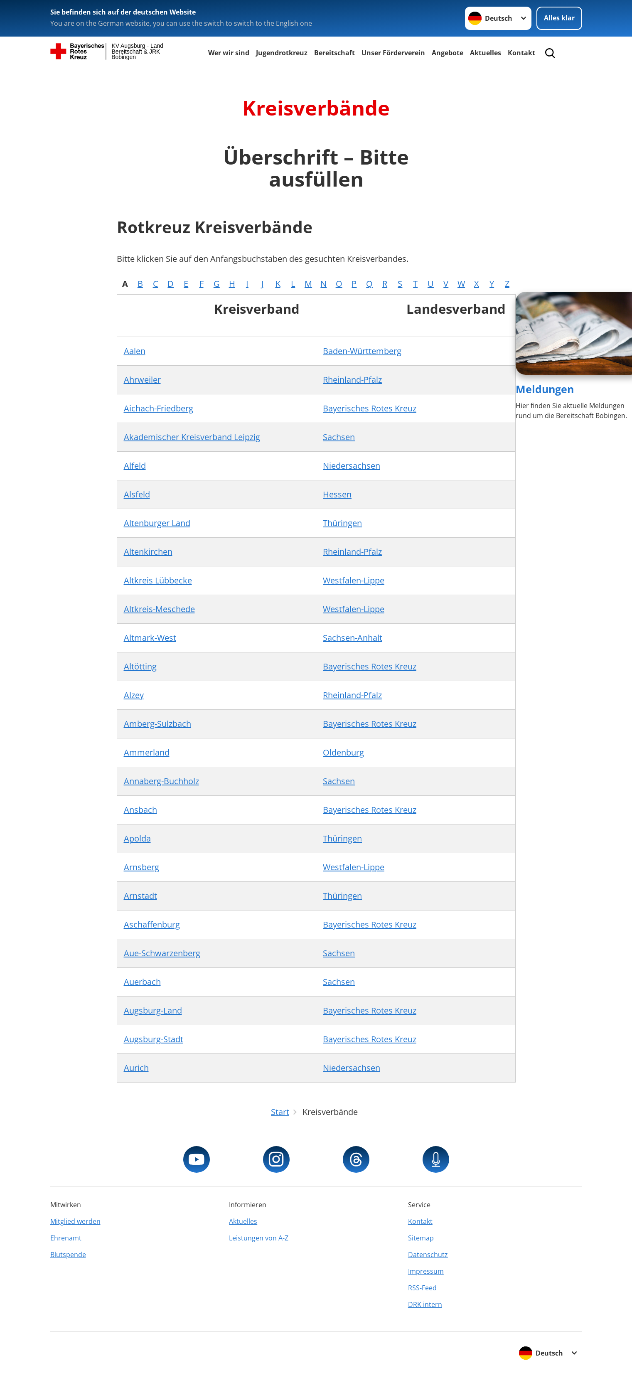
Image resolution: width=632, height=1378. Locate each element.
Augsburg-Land (153, 1010)
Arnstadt (140, 895)
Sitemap (421, 1238)
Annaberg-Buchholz (161, 781)
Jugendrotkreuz (281, 52)
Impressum (426, 1271)
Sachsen (339, 437)
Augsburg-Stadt (153, 1039)
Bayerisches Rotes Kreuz (369, 408)
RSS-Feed (422, 1287)
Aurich (136, 1067)
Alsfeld (137, 494)
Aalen (134, 351)
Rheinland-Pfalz (352, 379)
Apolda (137, 838)
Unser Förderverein (393, 52)
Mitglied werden (75, 1221)
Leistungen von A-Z (258, 1238)
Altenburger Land (157, 523)
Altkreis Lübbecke (158, 580)
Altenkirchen (148, 551)
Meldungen (545, 389)
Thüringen (342, 523)
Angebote (447, 52)
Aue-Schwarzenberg (162, 953)
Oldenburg (343, 752)
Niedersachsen (351, 465)
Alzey (134, 695)
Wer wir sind (228, 52)
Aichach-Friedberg (158, 408)
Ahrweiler (142, 379)
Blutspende (68, 1254)
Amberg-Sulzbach (157, 723)
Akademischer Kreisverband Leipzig (192, 437)
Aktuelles (485, 52)
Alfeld (135, 465)
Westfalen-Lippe (353, 580)
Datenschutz (428, 1254)
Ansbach (140, 809)
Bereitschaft (334, 52)
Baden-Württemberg (362, 351)
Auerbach (142, 981)
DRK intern (425, 1304)
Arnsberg (141, 867)
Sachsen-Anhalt (352, 637)
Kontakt (521, 52)
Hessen (337, 494)
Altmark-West (150, 637)
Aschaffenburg (152, 924)
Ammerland (147, 752)
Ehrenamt (65, 1238)
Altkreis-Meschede (159, 609)
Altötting (140, 666)
